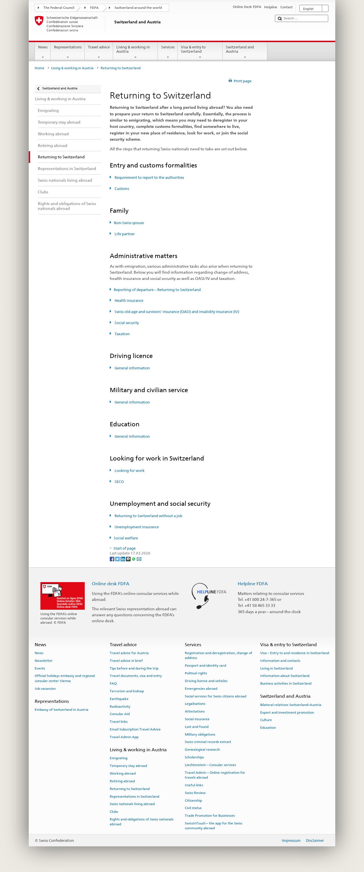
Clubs (114, 812)
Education (268, 728)
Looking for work (129, 470)
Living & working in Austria (135, 52)
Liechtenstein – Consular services (210, 765)
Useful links (194, 785)
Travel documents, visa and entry (136, 676)
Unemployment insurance (136, 527)
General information (132, 368)
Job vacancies (45, 689)
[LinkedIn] (123, 558)
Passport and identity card (205, 666)
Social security (126, 323)
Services (167, 52)
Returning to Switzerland (130, 789)
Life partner (124, 234)
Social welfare (126, 538)
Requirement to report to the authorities (149, 177)
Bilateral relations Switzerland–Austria (290, 705)
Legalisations (195, 704)
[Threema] (128, 558)
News (43, 52)
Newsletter (44, 661)
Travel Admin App (124, 737)
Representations (67, 52)
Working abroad (123, 773)
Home (39, 68)
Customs (121, 189)
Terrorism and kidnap (127, 691)
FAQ (113, 683)
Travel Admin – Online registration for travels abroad (215, 774)
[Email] (139, 558)
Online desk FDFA (110, 583)
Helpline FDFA (253, 583)
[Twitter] (118, 558)
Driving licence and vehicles (206, 681)
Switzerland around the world (138, 8)
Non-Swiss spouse (129, 223)
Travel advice (99, 52)
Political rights (196, 673)
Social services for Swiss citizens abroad (215, 696)
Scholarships (194, 757)
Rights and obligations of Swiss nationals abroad (141, 821)
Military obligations (200, 734)
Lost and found (196, 727)
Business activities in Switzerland (285, 683)
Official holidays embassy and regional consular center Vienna (65, 678)
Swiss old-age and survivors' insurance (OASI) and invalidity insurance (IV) (176, 312)
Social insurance (197, 719)
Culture (266, 720)
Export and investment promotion (287, 712)
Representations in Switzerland (134, 796)
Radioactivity (120, 706)
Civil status (193, 808)
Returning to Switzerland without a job (148, 516)
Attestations (195, 711)
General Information (132, 436)
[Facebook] (112, 558)
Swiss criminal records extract (208, 742)
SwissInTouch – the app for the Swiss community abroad (213, 825)
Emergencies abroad (201, 689)
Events (40, 668)
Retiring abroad (122, 781)
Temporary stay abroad (128, 766)
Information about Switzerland (284, 676)
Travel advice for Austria (129, 653)
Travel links (119, 722)
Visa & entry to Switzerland (200, 52)
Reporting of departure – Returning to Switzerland (157, 290)
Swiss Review (195, 793)
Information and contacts (280, 661)
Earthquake (119, 699)
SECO (119, 482)
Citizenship (193, 800)
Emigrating (118, 758)
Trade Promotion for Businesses (210, 816)
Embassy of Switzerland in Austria (61, 710)
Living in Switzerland (276, 668)
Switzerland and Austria (245, 52)
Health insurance (128, 300)
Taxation (122, 334)
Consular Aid (120, 714)
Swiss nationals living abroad (132, 804)
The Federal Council (59, 8)
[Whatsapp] (134, 558)
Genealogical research (202, 750)
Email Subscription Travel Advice (135, 729)
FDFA (94, 8)
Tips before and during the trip (134, 668)
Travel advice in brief (126, 661)
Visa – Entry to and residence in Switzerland (294, 653)
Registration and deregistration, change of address (218, 655)
